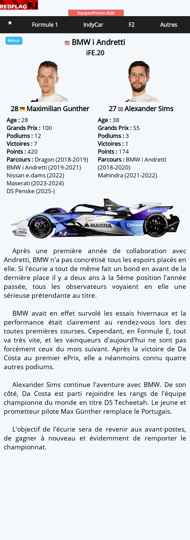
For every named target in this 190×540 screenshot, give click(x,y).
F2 (131, 24)
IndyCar (93, 24)
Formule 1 (45, 24)
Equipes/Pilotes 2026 (96, 12)
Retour (14, 40)
